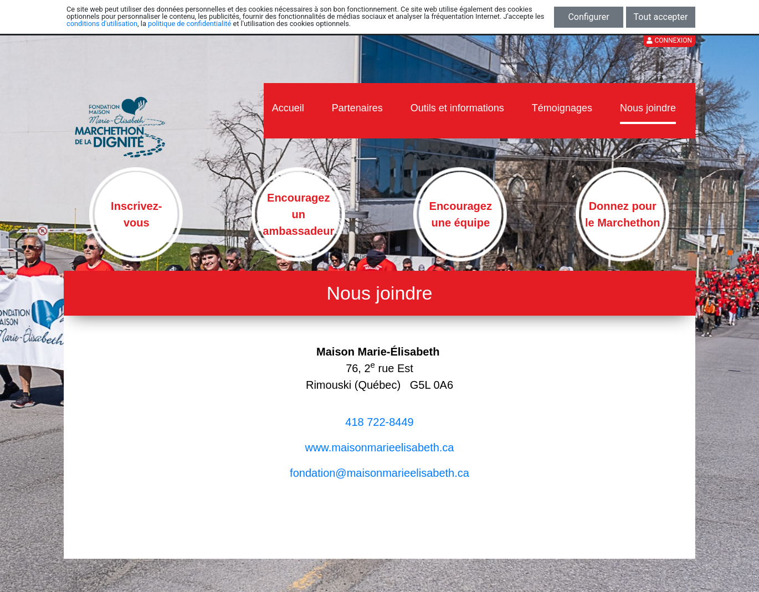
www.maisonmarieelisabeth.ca (379, 447)
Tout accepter (661, 17)
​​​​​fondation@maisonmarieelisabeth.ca (379, 473)
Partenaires (357, 108)
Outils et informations (457, 108)
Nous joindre (648, 108)
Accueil (288, 108)
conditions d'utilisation (101, 23)
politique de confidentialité (189, 23)
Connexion (669, 40)
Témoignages (562, 108)
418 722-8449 (379, 422)
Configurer (588, 17)
